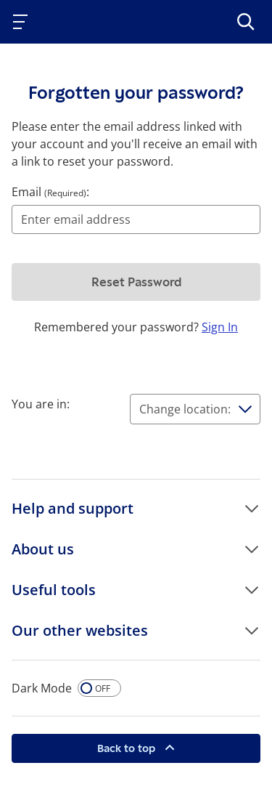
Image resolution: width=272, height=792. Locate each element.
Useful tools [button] (54, 589)
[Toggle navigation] (23, 22)
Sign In (220, 327)
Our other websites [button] (80, 630)
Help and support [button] (72, 508)
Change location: (185, 409)
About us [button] (43, 549)
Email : (50, 192)
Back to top (127, 748)
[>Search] (245, 21)
